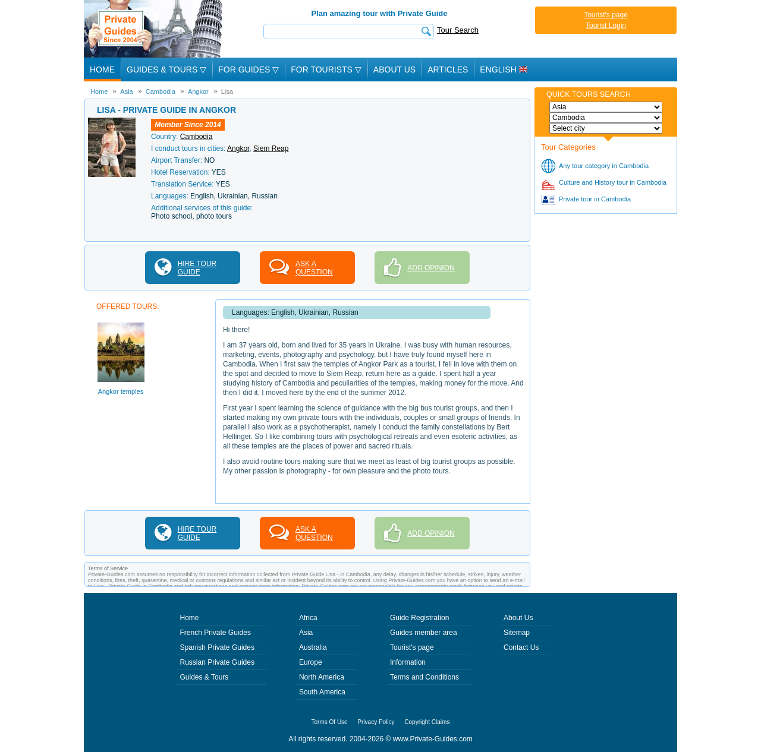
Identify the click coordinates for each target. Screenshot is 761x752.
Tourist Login (606, 25)
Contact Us (521, 647)
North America (321, 677)
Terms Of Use (330, 722)
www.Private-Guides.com (433, 739)
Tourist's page (606, 15)
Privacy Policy (375, 722)
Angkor (238, 148)
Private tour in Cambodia (595, 199)
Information (408, 662)
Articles (447, 69)
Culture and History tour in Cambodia (612, 182)
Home (102, 69)
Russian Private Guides (217, 662)
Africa (308, 618)
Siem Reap (270, 148)
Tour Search (458, 30)
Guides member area (423, 632)
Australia (313, 647)
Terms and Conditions (424, 677)
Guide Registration (419, 618)
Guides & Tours (204, 677)
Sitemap (517, 632)
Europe (310, 662)
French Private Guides (215, 632)
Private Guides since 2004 (154, 29)
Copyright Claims (426, 722)
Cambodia (196, 136)
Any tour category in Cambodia (604, 165)
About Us (394, 69)
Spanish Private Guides (217, 647)
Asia (306, 632)
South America (322, 692)
